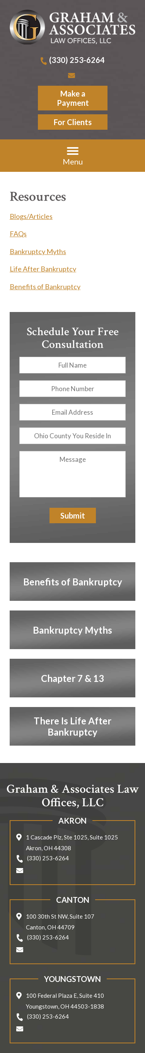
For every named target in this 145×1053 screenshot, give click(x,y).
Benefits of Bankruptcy (45, 286)
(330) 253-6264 (77, 59)
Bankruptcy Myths (38, 251)
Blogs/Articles (31, 216)
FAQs (18, 233)
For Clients (73, 122)
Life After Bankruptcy (43, 269)
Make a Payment (72, 98)
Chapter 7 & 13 (72, 677)
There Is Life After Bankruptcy (72, 726)
